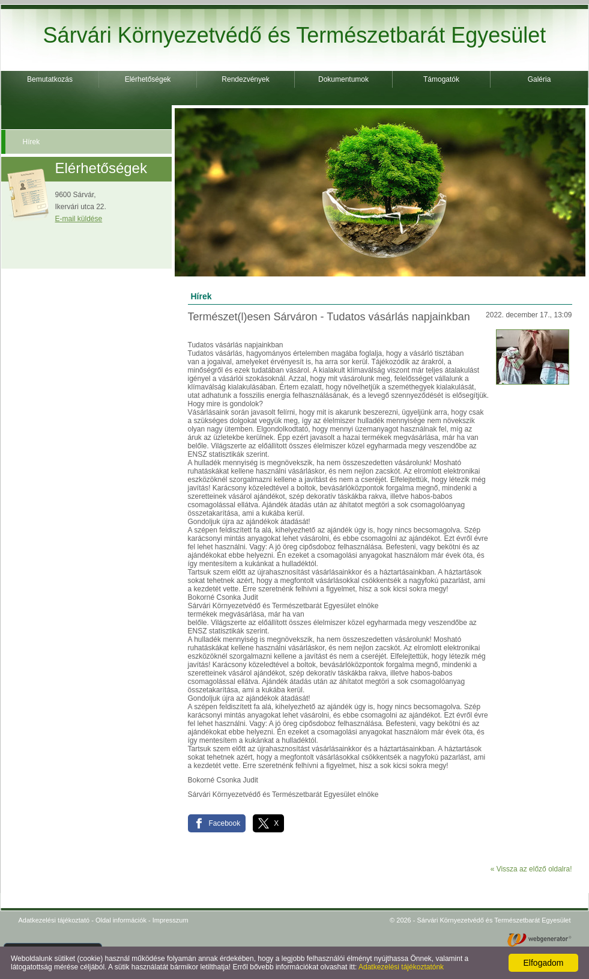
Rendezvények (245, 79)
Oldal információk (120, 920)
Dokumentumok (343, 79)
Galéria (539, 79)
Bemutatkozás (50, 79)
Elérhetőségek (148, 79)
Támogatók (441, 79)
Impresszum (171, 920)
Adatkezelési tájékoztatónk (401, 967)
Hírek (31, 142)
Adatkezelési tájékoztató (54, 920)
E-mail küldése (79, 219)
